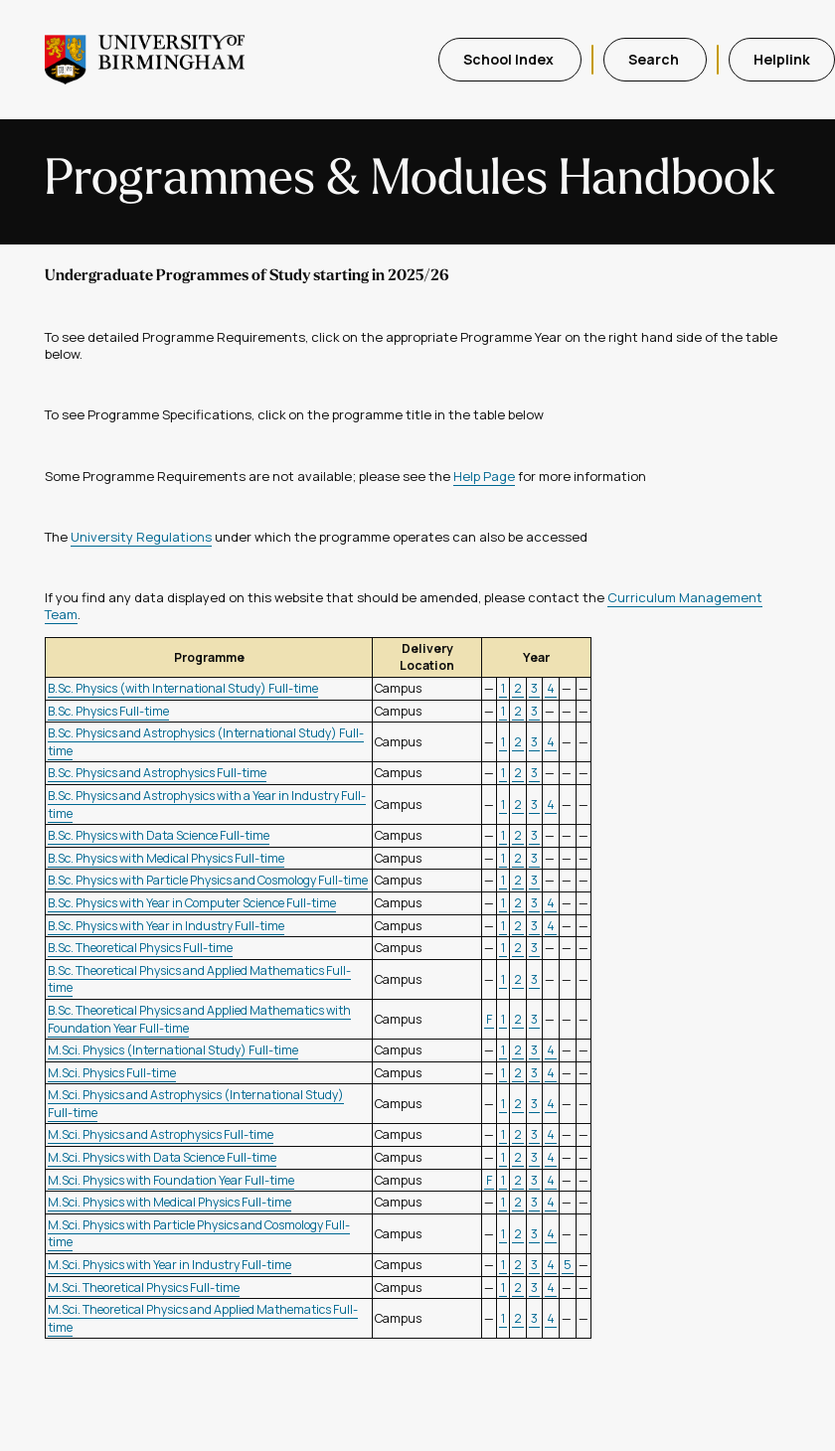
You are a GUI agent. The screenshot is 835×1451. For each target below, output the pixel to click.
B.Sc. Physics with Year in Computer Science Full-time (192, 902)
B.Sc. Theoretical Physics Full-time (140, 947)
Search (655, 59)
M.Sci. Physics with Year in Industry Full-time (169, 1264)
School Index (510, 59)
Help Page (484, 476)
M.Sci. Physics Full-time (112, 1072)
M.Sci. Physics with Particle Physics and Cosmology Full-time (199, 1233)
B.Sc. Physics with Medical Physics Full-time (166, 858)
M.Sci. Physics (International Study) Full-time (173, 1050)
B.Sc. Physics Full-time (108, 711)
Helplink (781, 59)
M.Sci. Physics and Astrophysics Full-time (160, 1134)
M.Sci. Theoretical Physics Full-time (144, 1287)
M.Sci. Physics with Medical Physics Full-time (169, 1202)
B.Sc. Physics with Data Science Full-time (158, 835)
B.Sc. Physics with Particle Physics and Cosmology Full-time (208, 880)
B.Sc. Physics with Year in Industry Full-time (166, 925)
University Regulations (141, 537)
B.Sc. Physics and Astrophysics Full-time (157, 772)
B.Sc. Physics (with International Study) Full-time (183, 688)
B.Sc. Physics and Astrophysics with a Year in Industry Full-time (207, 804)
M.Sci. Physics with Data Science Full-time (162, 1157)
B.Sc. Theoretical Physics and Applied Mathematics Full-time (199, 979)
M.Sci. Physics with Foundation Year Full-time (171, 1180)
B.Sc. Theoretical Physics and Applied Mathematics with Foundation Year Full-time (199, 1019)
